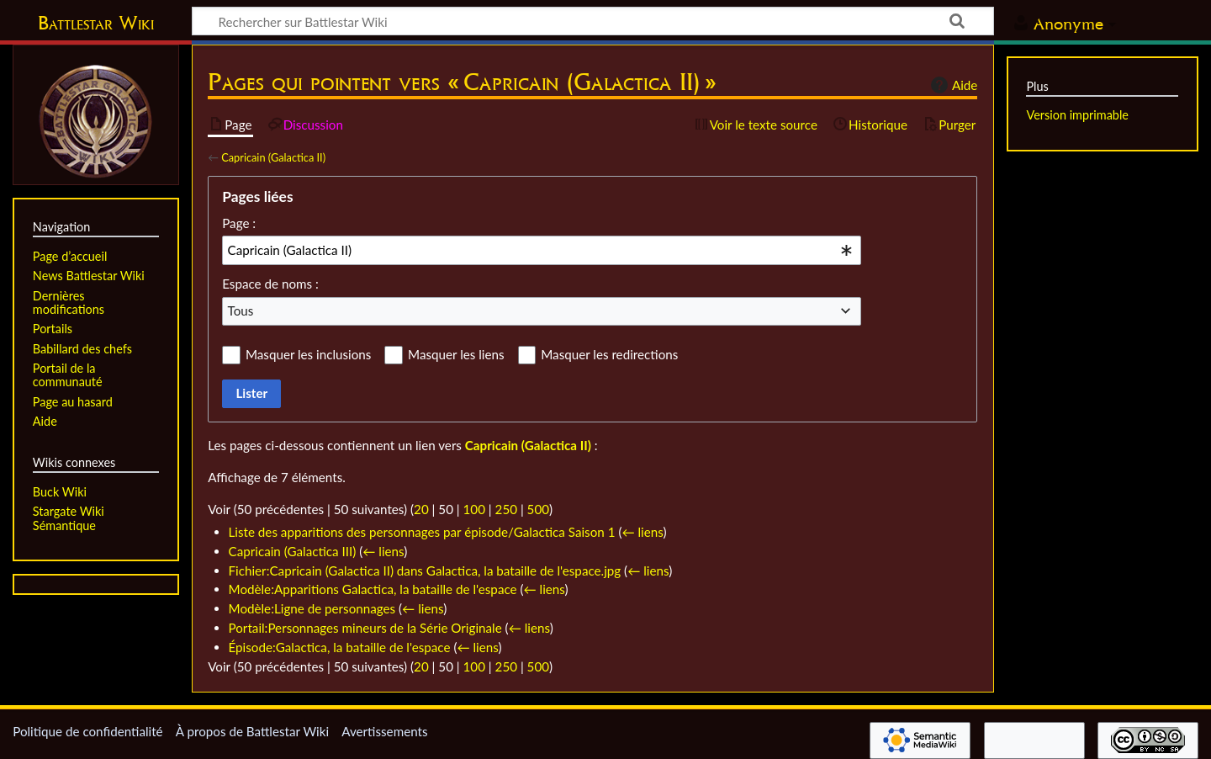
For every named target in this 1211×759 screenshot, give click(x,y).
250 (506, 509)
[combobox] (541, 250)
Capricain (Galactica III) (293, 551)
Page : (239, 223)
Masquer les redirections (609, 354)
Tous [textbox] (241, 310)
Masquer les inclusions (308, 354)
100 (474, 509)
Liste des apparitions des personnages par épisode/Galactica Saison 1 (422, 531)
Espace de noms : (270, 283)
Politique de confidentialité (87, 731)
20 (421, 509)
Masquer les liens (456, 354)
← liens (642, 531)
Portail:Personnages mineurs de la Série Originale (365, 627)
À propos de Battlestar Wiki (252, 731)
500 (538, 509)
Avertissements (384, 731)
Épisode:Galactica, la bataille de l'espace (340, 647)
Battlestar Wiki (96, 22)
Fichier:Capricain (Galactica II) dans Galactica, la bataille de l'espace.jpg (425, 570)
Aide (952, 85)
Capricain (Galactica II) (273, 157)
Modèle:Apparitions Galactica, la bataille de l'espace (373, 589)
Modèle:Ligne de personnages (312, 608)
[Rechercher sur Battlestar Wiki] (593, 21)
